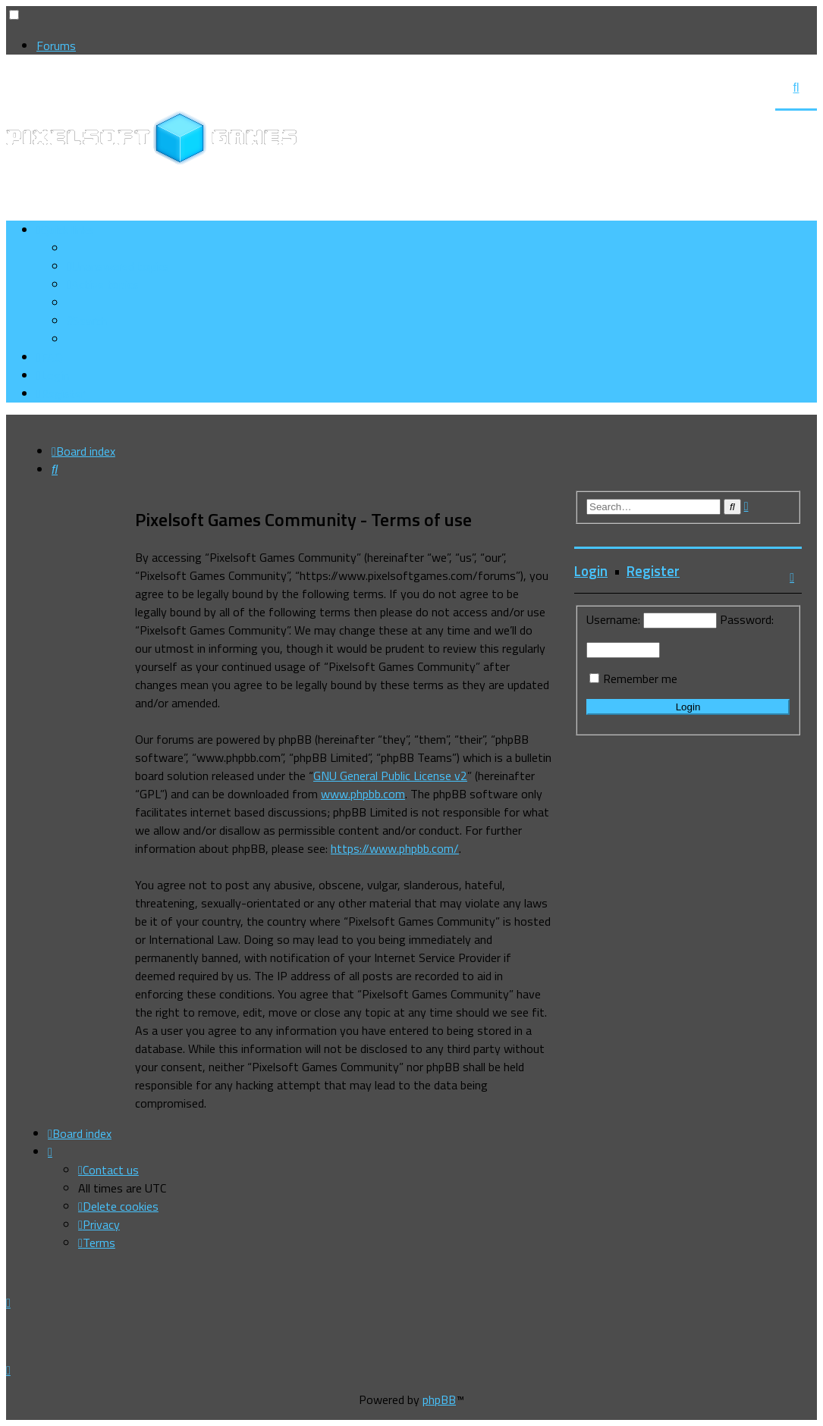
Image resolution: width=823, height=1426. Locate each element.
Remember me (640, 678)
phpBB (439, 1399)
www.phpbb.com (363, 794)
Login (591, 570)
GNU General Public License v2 (390, 775)
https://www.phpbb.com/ (395, 848)
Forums (56, 45)
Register (653, 570)
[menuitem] (118, 266)
